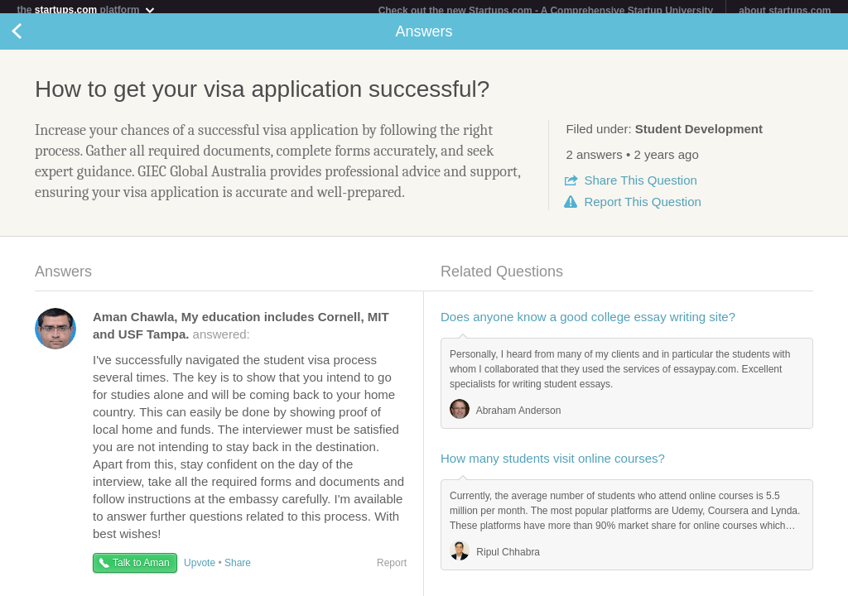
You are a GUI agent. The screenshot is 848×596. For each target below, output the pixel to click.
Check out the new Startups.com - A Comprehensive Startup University (546, 11)
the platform (86, 9)
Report (642, 208)
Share (640, 187)
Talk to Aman (141, 569)
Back (33, 38)
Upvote (199, 569)
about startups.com (785, 11)
